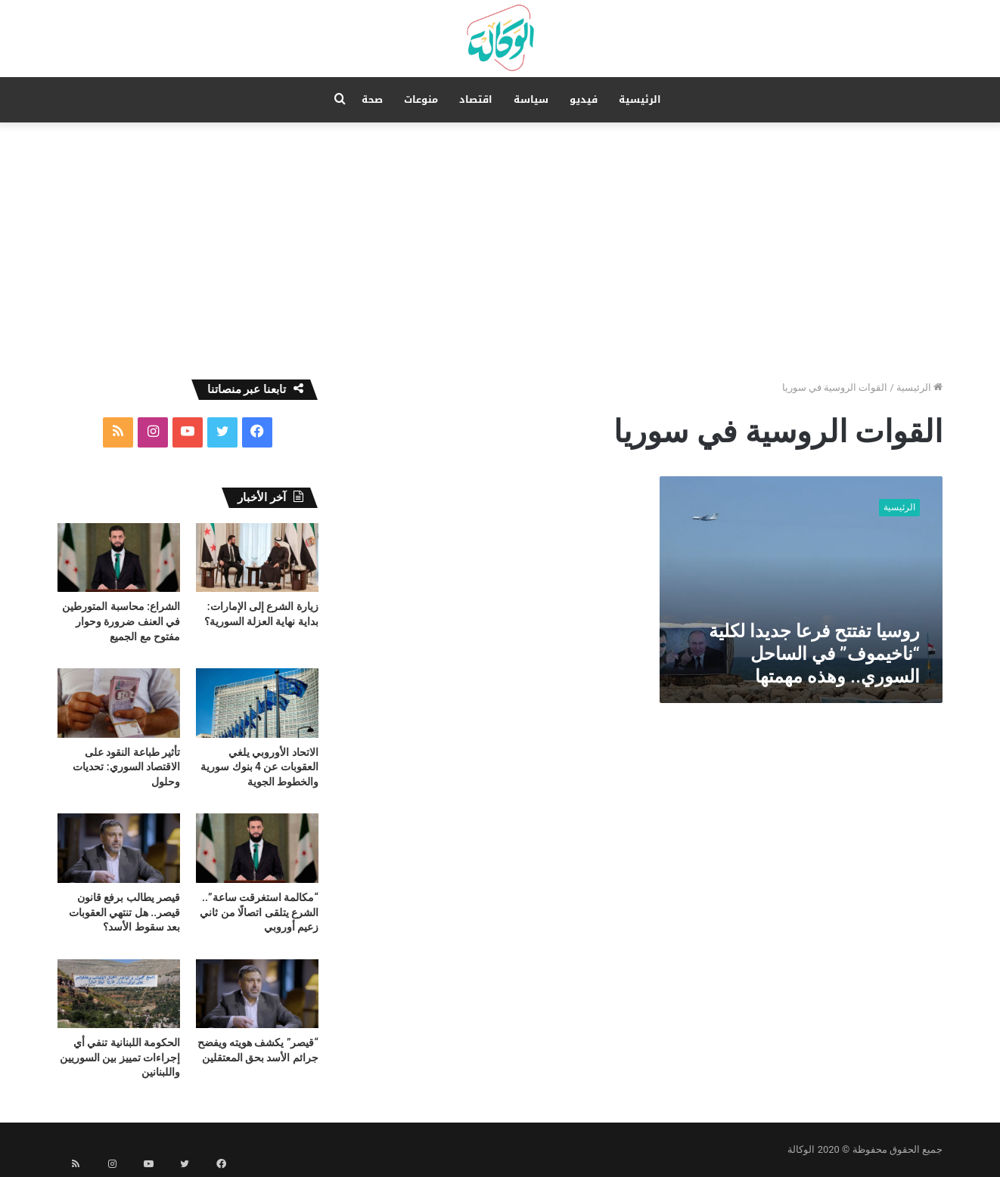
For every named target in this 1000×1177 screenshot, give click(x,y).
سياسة (531, 99)
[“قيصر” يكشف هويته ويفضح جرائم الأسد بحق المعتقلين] (257, 993)
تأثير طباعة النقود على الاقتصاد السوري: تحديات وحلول (126, 767)
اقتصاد (475, 99)
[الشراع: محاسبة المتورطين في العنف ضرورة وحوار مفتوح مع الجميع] (118, 557)
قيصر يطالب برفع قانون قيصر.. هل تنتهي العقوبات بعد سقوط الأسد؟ (124, 912)
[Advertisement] (500, 251)
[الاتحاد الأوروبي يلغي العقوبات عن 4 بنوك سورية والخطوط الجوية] (257, 702)
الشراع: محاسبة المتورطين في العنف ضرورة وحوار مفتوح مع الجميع (121, 621)
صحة (372, 99)
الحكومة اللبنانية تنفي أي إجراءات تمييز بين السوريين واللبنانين (120, 1057)
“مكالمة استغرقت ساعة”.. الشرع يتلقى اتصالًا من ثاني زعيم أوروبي (259, 912)
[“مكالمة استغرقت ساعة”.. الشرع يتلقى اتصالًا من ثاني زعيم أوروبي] (257, 847)
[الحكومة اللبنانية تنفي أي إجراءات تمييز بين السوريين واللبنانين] (118, 993)
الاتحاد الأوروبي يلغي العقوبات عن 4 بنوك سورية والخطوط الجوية (259, 767)
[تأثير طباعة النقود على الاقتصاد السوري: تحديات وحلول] (118, 702)
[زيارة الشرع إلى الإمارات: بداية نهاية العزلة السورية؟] (257, 557)
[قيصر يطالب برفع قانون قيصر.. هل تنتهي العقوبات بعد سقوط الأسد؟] (118, 847)
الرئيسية (640, 99)
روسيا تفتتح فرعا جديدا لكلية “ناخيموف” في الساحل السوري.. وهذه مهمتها (814, 654)
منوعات (421, 99)
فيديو (584, 99)
